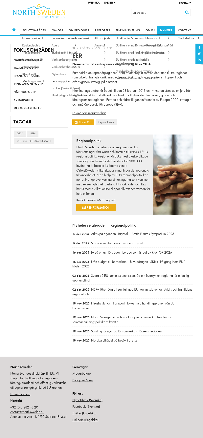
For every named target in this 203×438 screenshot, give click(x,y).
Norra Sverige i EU (27, 60)
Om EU (150, 30)
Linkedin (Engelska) (85, 419)
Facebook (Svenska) (86, 406)
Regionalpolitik (106, 122)
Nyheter (166, 30)
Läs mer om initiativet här (89, 113)
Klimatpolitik (23, 100)
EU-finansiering (128, 30)
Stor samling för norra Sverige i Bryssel (107, 243)
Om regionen (79, 30)
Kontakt (185, 3)
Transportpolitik (26, 76)
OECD (20, 133)
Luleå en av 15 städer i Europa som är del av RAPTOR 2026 (122, 252)
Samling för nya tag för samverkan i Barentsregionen (117, 331)
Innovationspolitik (28, 84)
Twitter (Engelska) (84, 413)
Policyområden (34, 30)
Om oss (57, 30)
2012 (98, 48)
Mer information (96, 207)
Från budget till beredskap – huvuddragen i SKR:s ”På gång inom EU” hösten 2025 (128, 264)
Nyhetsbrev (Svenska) (87, 400)
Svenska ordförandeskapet (34, 141)
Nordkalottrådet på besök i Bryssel (105, 340)
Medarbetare (81, 373)
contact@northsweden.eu (27, 411)
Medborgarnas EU (27, 108)
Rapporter (102, 30)
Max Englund (106, 200)
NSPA (33, 133)
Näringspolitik (25, 92)
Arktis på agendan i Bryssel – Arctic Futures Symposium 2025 (123, 233)
